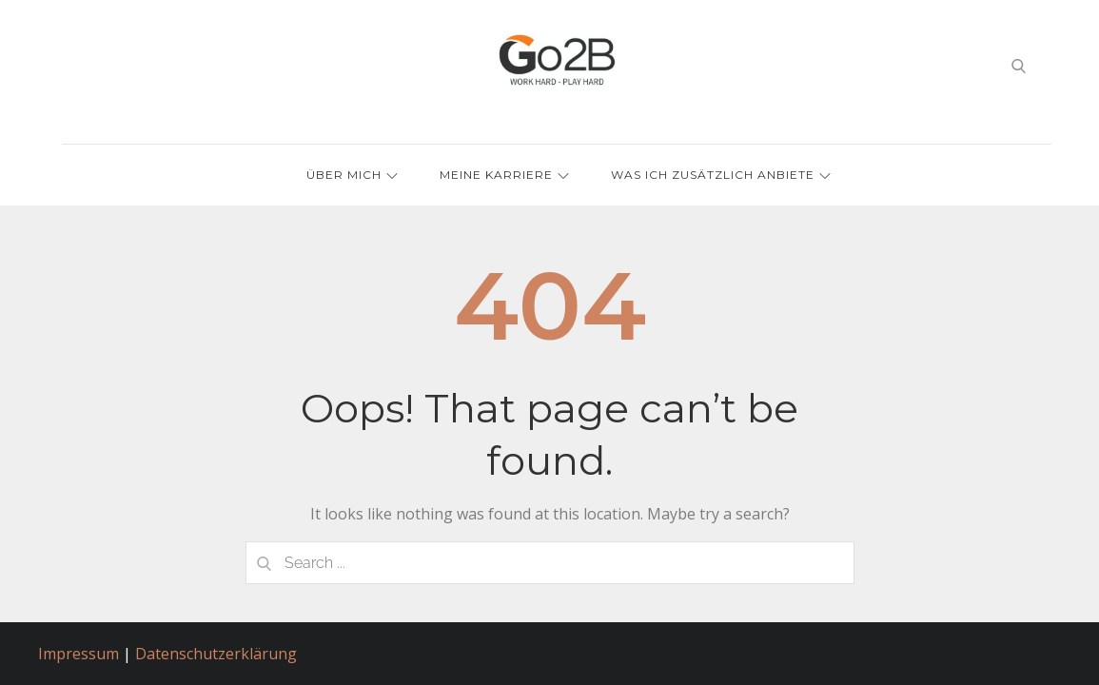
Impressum (78, 653)
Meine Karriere (504, 174)
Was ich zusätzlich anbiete (721, 174)
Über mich (352, 174)
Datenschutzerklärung (216, 653)
